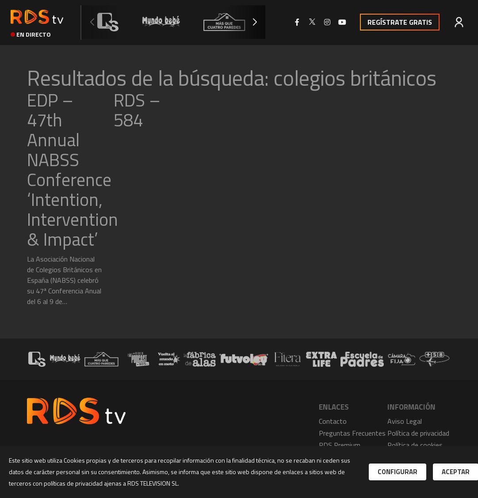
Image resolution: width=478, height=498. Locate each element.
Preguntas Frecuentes (352, 433)
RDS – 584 (137, 110)
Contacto (333, 421)
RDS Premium (339, 445)
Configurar (397, 472)
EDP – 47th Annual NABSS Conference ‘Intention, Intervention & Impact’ (72, 170)
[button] (254, 22)
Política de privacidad (418, 433)
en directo (31, 34)
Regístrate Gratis (399, 22)
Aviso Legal (404, 421)
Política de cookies (415, 445)
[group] (108, 22)
